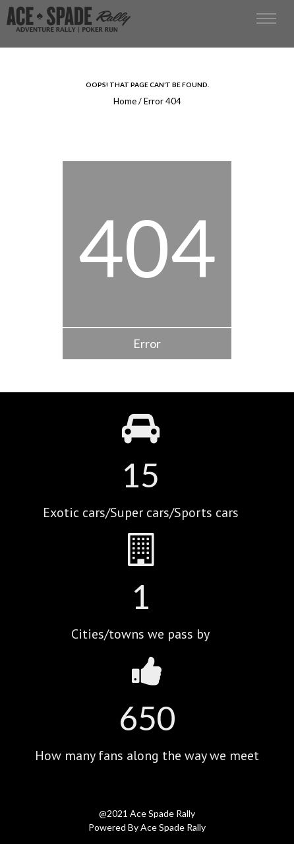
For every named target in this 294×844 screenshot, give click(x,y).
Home (124, 101)
